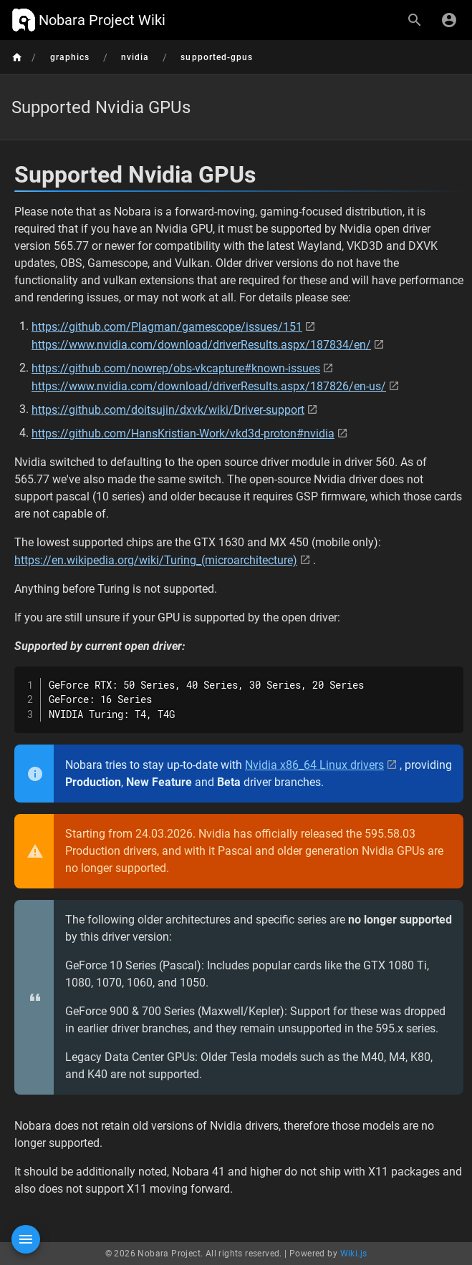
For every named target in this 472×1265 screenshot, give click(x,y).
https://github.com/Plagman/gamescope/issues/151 (167, 327)
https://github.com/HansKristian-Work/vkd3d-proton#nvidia (183, 433)
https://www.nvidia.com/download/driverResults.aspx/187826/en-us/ (209, 386)
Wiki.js (353, 1254)
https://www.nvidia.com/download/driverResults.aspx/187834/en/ (201, 345)
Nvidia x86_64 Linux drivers (314, 765)
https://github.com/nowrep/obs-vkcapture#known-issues (176, 368)
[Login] (449, 20)
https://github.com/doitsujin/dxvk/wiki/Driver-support (168, 410)
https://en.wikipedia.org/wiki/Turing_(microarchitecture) (155, 560)
